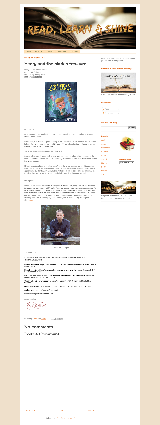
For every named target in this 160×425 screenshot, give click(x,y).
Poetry (103, 167)
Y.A (102, 175)
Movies (104, 163)
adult (103, 140)
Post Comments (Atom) (66, 418)
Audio (103, 144)
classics (104, 155)
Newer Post (30, 410)
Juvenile (104, 159)
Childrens (105, 152)
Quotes (104, 171)
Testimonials (62, 51)
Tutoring (50, 51)
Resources (74, 51)
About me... (39, 51)
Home (29, 51)
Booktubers (105, 148)
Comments (108, 113)
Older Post (91, 410)
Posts (106, 109)
